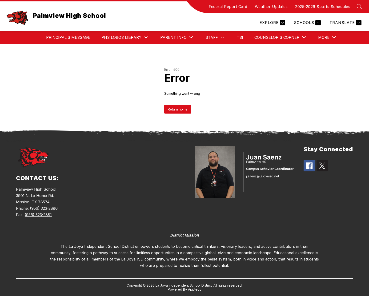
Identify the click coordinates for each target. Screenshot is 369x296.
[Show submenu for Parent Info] (173, 37)
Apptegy (194, 289)
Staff (211, 37)
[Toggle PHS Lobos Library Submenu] (146, 37)
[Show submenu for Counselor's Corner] (276, 37)
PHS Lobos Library (121, 37)
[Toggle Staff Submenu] (222, 37)
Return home (178, 109)
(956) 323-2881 (38, 214)
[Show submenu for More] (323, 37)
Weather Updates (271, 6)
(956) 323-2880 (44, 208)
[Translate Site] (344, 23)
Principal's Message (68, 37)
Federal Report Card (228, 6)
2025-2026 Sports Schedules (322, 6)
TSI (240, 37)
